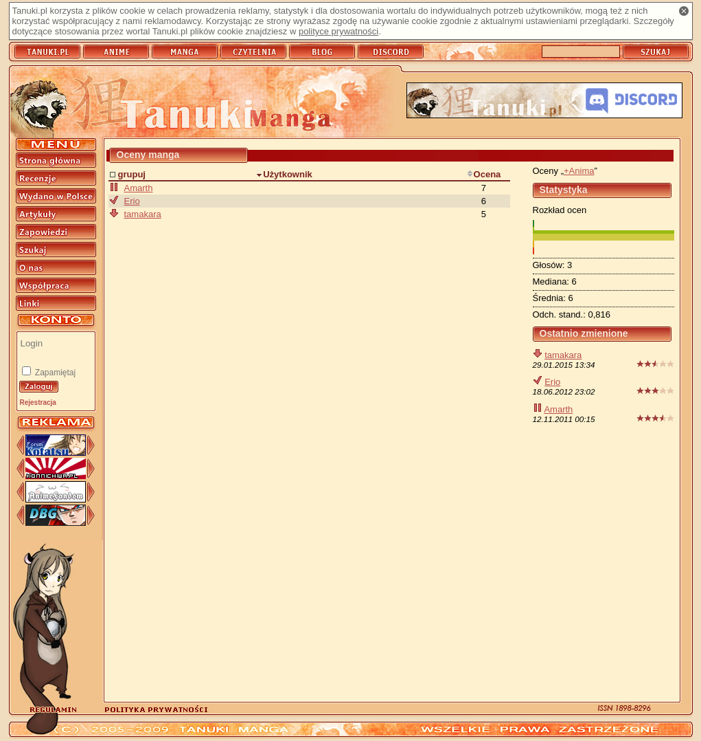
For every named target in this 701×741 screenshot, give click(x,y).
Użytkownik (284, 174)
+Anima (579, 171)
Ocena (484, 174)
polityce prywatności (338, 31)
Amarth (558, 409)
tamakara (563, 355)
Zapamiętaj (54, 372)
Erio (552, 382)
